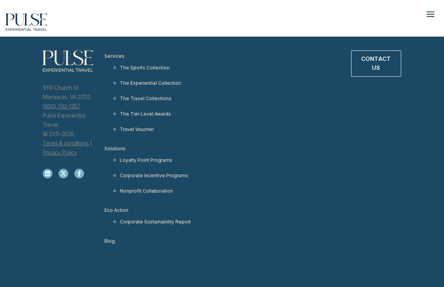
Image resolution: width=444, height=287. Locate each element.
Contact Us (376, 63)
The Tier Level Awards (145, 114)
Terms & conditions (66, 143)
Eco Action (116, 210)
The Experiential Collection (150, 83)
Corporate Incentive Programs (154, 175)
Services (114, 56)
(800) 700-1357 (61, 106)
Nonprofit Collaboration (146, 191)
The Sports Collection (145, 67)
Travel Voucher (137, 129)
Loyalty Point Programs (146, 160)
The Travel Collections (146, 98)
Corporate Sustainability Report (155, 222)
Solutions (115, 148)
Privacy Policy (60, 152)
